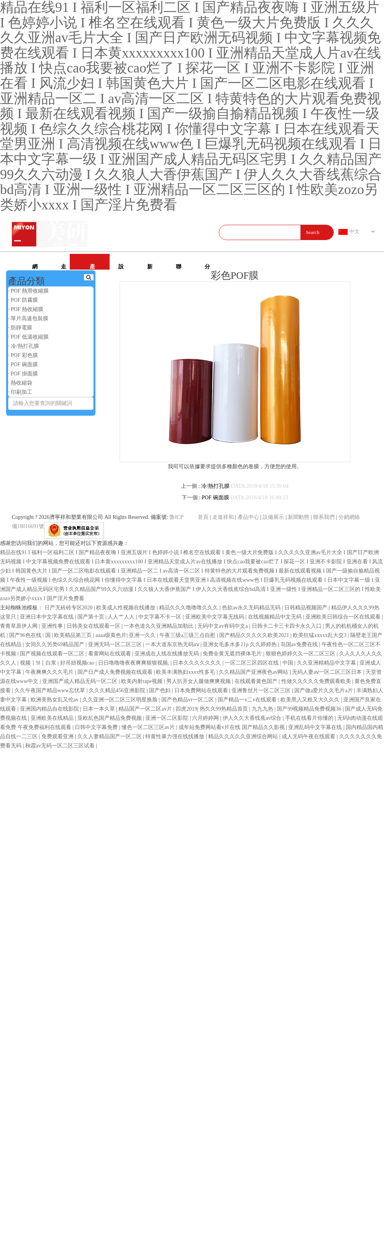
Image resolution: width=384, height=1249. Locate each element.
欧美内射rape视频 (142, 681)
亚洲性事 (52, 626)
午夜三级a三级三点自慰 (188, 635)
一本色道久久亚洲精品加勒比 (159, 626)
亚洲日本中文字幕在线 (47, 617)
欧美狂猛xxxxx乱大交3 (320, 635)
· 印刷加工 (20, 392)
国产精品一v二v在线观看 (248, 700)
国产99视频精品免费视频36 (310, 709)
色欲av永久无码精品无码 (252, 608)
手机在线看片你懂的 (310, 718)
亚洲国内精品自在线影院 (50, 709)
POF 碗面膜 (215, 497)
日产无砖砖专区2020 (69, 608)
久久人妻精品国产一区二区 (110, 736)
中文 (354, 231)
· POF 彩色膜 (23, 355)
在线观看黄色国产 (257, 681)
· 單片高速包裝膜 (28, 318)
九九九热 (263, 709)
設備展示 (121, 266)
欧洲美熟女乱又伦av (55, 700)
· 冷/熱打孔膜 (23, 346)
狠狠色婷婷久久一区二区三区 (301, 654)
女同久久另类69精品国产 (55, 644)
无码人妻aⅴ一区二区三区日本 (327, 672)
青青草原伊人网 (19, 626)
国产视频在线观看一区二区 (53, 654)
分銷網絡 (207, 266)
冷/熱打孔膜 (215, 486)
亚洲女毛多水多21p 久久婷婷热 (240, 644)
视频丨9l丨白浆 (38, 663)
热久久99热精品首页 (224, 709)
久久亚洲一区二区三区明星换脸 (120, 700)
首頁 (203, 517)
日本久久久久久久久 (198, 663)
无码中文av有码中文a (223, 626)
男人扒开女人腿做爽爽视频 (199, 681)
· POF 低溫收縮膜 (28, 337)
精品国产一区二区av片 (145, 709)
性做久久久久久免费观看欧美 (317, 681)
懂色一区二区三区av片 (148, 727)
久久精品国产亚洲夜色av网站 (254, 672)
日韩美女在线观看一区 (94, 626)
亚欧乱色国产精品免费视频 (110, 718)
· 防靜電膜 (20, 328)
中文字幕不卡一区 (160, 617)
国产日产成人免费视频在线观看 (115, 672)
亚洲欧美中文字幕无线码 (215, 617)
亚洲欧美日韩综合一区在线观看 (343, 617)
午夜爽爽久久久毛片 (50, 672)
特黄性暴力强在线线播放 (175, 736)
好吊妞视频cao (78, 663)
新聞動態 (150, 266)
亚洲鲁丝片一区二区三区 (261, 690)
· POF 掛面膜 (23, 374)
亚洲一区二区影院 (167, 718)
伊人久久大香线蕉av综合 (253, 718)
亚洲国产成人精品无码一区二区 (80, 681)
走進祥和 (63, 266)
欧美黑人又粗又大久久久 (311, 700)
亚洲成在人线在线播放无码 (167, 654)
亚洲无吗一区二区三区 (115, 644)
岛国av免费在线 (300, 644)
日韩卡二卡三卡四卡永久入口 (287, 626)
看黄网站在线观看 (110, 654)
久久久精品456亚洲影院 (118, 690)
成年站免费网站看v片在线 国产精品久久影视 (232, 727)
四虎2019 (186, 709)
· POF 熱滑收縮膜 (28, 291)
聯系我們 (178, 266)
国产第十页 (91, 617)
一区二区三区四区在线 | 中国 (259, 663)
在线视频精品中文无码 (275, 617)
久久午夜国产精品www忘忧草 (51, 690)
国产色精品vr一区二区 (188, 700)
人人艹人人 (122, 617)
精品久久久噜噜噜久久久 (189, 608)
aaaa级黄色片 (110, 635)
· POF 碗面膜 (23, 364)
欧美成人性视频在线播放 (126, 608)
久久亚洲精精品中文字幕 (327, 663)
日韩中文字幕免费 (97, 727)
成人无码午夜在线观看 (309, 736)
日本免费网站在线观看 (202, 690)
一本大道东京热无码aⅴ (172, 644)
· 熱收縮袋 (20, 383)
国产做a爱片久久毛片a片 (324, 690)
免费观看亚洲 (58, 736)
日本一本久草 (100, 709)
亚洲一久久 (143, 635)
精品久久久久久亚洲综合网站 (243, 736)
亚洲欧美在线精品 (53, 718)
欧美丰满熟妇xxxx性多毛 (186, 672)
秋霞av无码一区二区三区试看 (60, 746)
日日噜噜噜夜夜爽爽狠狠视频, (134, 663)
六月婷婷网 (206, 718)
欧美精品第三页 (73, 635)
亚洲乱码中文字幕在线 (315, 727)
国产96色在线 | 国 (30, 635)
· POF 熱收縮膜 (25, 309)
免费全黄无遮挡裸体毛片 (233, 654)
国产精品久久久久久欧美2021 (254, 635)
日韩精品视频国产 (306, 608)
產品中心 (92, 266)
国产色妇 (160, 690)
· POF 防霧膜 (23, 300)
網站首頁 (35, 266)
